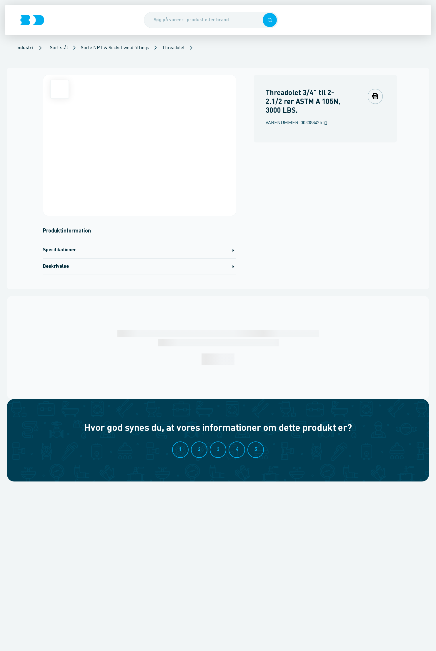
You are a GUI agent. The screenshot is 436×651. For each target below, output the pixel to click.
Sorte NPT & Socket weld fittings (115, 48)
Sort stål (59, 48)
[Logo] (31, 20)
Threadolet (173, 48)
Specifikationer (139, 250)
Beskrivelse (139, 267)
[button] (270, 20)
